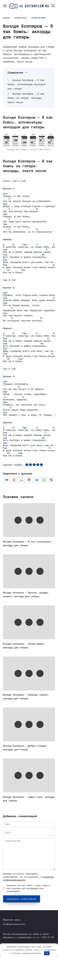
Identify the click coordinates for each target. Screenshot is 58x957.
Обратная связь (11, 920)
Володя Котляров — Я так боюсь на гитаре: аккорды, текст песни (26, 98)
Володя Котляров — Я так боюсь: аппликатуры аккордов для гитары (26, 84)
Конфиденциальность (14, 925)
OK (47, 953)
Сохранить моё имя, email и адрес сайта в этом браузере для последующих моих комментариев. (28, 889)
